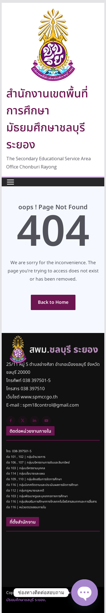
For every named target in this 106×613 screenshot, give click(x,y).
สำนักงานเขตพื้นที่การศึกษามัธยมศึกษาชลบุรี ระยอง (47, 119)
